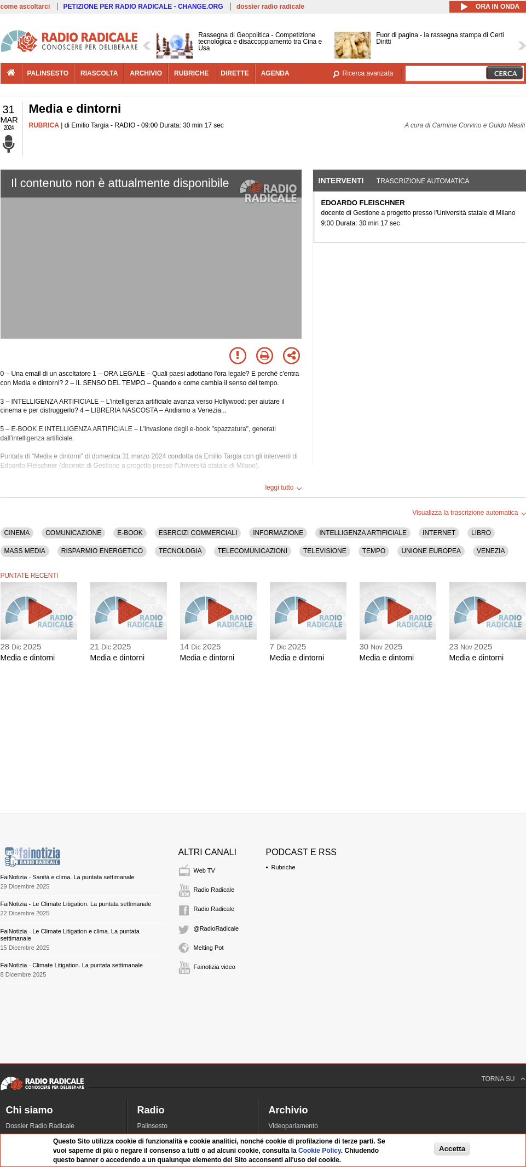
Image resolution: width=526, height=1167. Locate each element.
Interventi (341, 180)
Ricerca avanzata (368, 73)
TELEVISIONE (324, 551)
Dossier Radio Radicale (40, 1126)
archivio (146, 73)
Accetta (452, 1149)
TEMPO (374, 551)
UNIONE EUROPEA (431, 551)
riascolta (99, 73)
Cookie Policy (319, 1150)
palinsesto (48, 73)
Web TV (204, 870)
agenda (275, 73)
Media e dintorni (28, 657)
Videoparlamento (294, 1126)
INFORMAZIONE (278, 533)
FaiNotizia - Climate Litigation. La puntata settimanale (72, 965)
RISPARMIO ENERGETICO (102, 551)
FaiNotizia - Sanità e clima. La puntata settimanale (68, 877)
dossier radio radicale (270, 6)
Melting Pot (209, 947)
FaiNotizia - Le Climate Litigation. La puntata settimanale (76, 904)
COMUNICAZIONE (73, 533)
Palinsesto (152, 1126)
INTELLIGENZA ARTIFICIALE (363, 533)
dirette (234, 73)
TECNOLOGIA (180, 551)
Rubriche (283, 867)
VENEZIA (491, 551)
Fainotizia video (214, 966)
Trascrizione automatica (423, 181)
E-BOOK (130, 533)
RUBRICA (44, 125)
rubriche (191, 73)
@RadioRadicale (216, 928)
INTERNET (439, 533)
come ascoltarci (25, 6)
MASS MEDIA (24, 551)
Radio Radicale (214, 889)
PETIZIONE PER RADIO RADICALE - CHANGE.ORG (143, 6)
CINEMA (17, 533)
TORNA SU (498, 1079)
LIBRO (481, 533)
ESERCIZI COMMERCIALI (198, 533)
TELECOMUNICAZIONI (252, 551)
